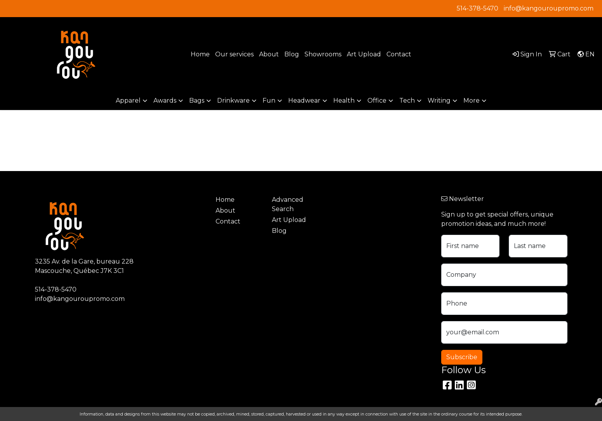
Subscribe (461, 357)
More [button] (471, 100)
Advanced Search (287, 204)
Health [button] (344, 100)
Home (200, 54)
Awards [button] (164, 100)
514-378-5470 (477, 8)
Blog (291, 54)
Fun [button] (269, 100)
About (269, 54)
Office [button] (376, 100)
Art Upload (364, 54)
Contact (398, 54)
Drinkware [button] (233, 100)
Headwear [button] (304, 100)
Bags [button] (196, 100)
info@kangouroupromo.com (548, 8)
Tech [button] (407, 100)
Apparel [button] (128, 100)
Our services (234, 54)
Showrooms (322, 54)
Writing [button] (439, 100)
